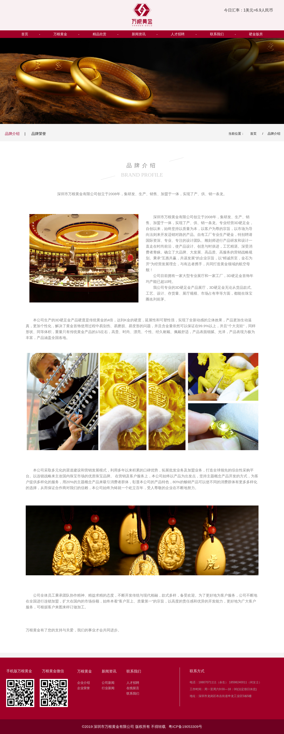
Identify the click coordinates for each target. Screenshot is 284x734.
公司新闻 (108, 683)
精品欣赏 (99, 34)
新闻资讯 (139, 34)
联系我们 (217, 34)
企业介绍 (83, 683)
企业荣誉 (83, 688)
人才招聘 (178, 34)
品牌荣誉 (38, 134)
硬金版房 (256, 34)
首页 (24, 34)
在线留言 (132, 688)
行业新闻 (108, 688)
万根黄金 (60, 34)
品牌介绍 (12, 134)
